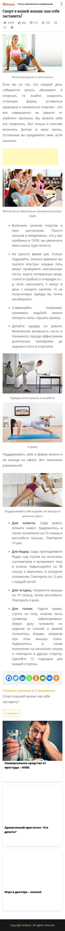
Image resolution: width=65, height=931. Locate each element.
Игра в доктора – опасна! (23, 892)
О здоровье (43, 690)
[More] (56, 678)
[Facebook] (9, 678)
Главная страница (17, 690)
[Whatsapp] (29, 678)
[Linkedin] (22, 678)
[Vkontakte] (49, 678)
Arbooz (26, 925)
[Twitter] (16, 678)
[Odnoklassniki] (36, 678)
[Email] (43, 678)
